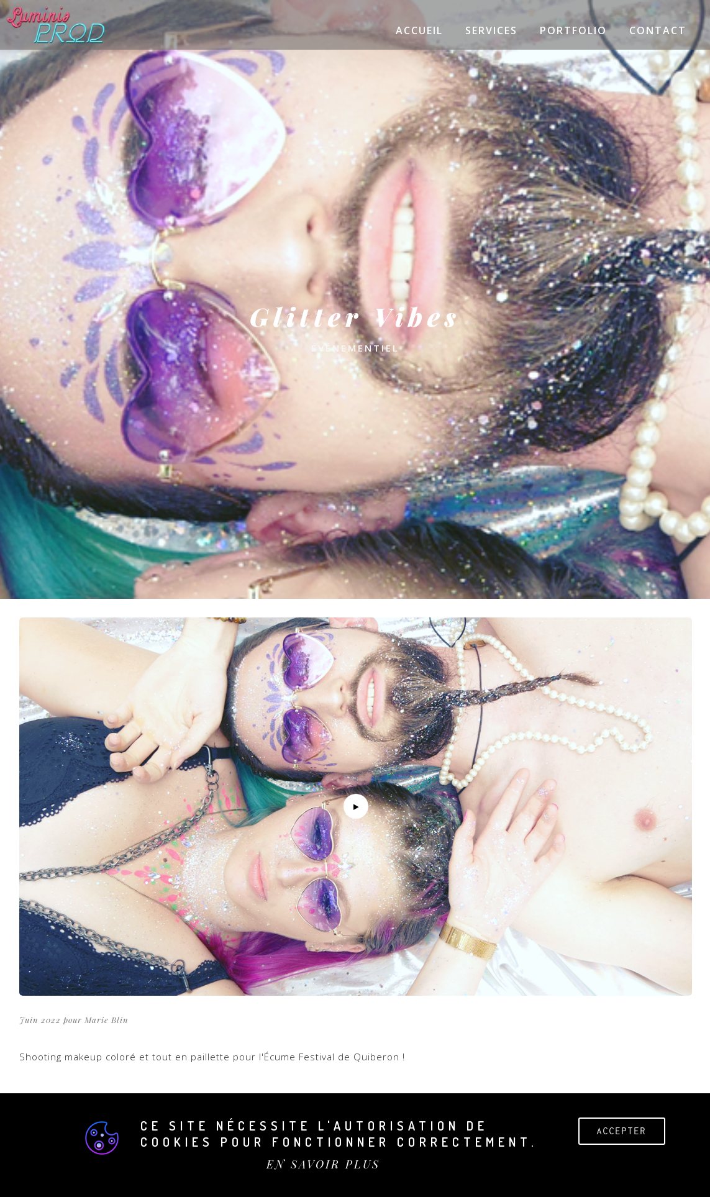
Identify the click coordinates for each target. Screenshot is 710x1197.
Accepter (621, 1131)
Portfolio (573, 30)
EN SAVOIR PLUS (323, 1164)
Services (491, 30)
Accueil (419, 30)
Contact (657, 30)
